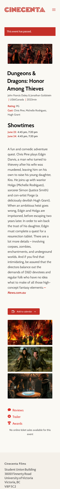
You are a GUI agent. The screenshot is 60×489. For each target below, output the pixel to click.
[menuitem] (54, 9)
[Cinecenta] (24, 9)
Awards (17, 423)
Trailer (16, 417)
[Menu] (54, 9)
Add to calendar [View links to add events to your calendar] (24, 311)
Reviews (18, 410)
